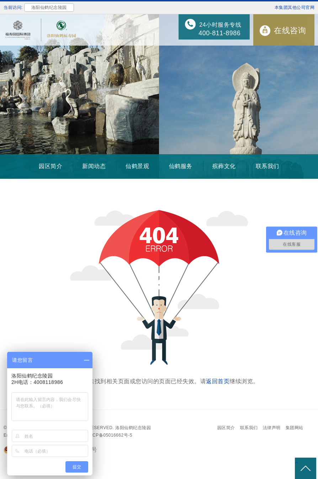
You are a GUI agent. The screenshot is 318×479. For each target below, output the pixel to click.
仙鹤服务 (180, 166)
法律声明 (272, 427)
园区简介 (50, 166)
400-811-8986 (219, 33)
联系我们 (267, 166)
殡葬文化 (224, 166)
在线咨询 (290, 30)
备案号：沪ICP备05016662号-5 (100, 435)
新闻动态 (94, 166)
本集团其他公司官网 (295, 7)
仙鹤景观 (137, 166)
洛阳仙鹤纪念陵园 (133, 427)
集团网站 (294, 427)
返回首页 (217, 381)
